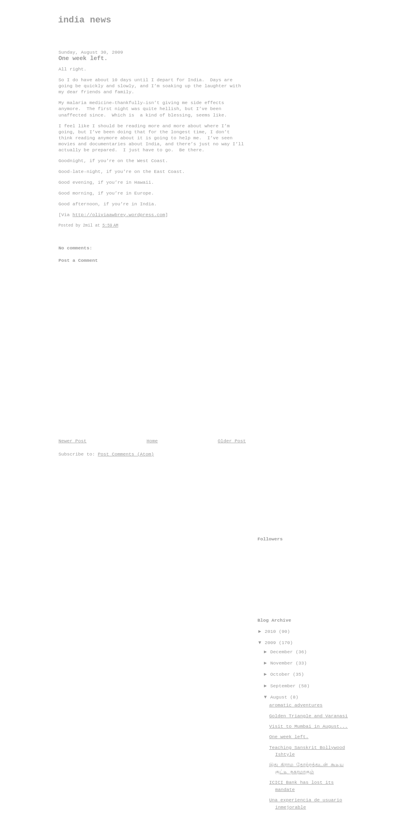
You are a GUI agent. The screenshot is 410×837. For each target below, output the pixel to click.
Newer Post (72, 441)
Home (152, 441)
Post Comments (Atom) (126, 454)
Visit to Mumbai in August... (308, 726)
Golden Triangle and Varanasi (308, 716)
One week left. (288, 737)
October (281, 674)
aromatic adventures (295, 705)
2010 (272, 631)
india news (84, 20)
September (284, 686)
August (280, 697)
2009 (272, 643)
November (282, 663)
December (282, 652)
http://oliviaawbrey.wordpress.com (118, 215)
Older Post (232, 441)
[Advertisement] (289, 163)
